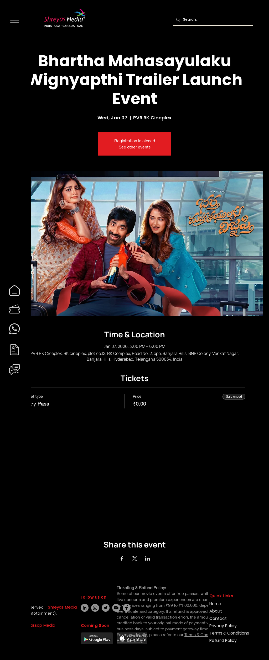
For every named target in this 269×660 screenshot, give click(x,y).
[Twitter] (106, 608)
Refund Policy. (130, 640)
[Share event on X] (134, 558)
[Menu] (15, 21)
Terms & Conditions (227, 633)
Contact (218, 618)
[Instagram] (9, 645)
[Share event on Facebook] (121, 558)
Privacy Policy (223, 626)
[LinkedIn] (85, 608)
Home (215, 604)
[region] (14, 290)
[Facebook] (9, 636)
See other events (135, 146)
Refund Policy (223, 640)
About (215, 611)
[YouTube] (116, 608)
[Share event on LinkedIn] (147, 558)
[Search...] (212, 19)
